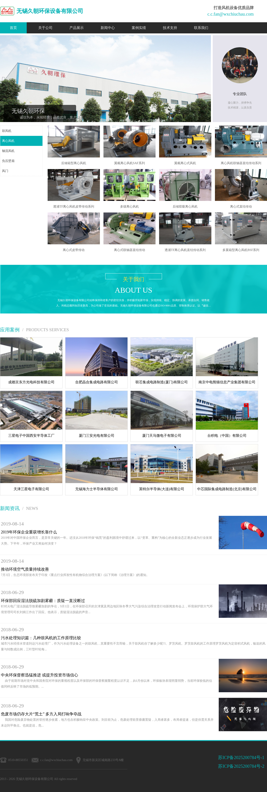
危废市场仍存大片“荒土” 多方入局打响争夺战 (41, 714)
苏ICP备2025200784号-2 (241, 766)
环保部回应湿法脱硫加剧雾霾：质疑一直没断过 (43, 600)
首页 (13, 28)
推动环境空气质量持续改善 (25, 569)
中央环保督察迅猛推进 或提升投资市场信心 (39, 675)
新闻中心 (108, 28)
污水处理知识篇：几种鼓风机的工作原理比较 (41, 638)
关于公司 (45, 28)
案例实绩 (139, 28)
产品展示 (76, 28)
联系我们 (201, 28)
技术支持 (170, 28)
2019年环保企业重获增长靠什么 (29, 532)
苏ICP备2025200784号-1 (241, 757)
